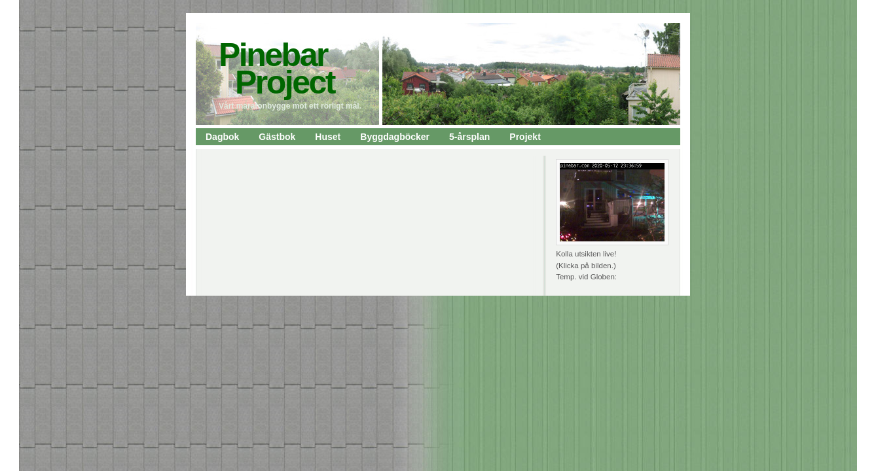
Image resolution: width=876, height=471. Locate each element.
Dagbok (222, 136)
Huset (327, 136)
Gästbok (277, 136)
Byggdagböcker (394, 136)
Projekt (524, 136)
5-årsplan (469, 136)
